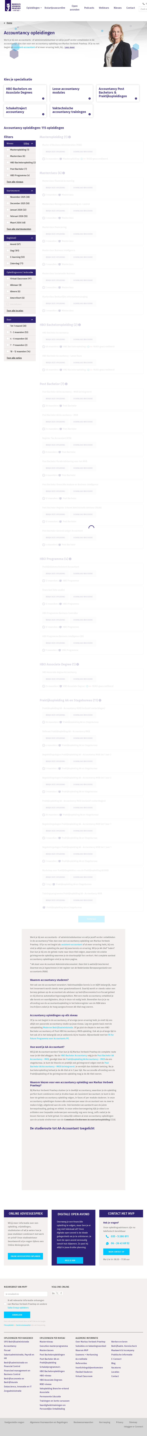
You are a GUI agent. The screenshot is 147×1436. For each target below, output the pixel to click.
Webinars (104, 7)
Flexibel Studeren (84, 1370)
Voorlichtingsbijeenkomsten (89, 1366)
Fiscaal (7, 1348)
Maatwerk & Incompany (122, 1348)
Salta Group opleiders (18, 1306)
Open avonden (74, 8)
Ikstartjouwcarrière (54, 7)
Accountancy (10, 1344)
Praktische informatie (121, 1353)
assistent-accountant (24, 45)
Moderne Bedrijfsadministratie (58, 1025)
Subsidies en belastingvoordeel (91, 1344)
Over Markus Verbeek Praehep (90, 1340)
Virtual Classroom (84, 1374)
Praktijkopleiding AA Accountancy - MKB (85, 1057)
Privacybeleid (9, 1323)
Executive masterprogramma (54, 1344)
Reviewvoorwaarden (83, 1420)
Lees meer (70, 45)
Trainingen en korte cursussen (54, 1399)
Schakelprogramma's (50, 1365)
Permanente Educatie (50, 1395)
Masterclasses (47, 1348)
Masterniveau (46, 1340)
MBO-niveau (45, 1382)
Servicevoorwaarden (23, 1323)
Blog (113, 1361)
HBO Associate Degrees (51, 1378)
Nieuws (118, 7)
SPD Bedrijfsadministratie (16, 1340)
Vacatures (116, 1366)
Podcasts (89, 7)
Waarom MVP (82, 1348)
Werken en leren (119, 1340)
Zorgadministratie (12, 1389)
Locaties (115, 1370)
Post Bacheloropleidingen (52, 1353)
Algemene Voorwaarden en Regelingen (49, 1420)
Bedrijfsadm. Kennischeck (124, 1344)
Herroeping (104, 1420)
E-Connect (116, 1357)
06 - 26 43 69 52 (120, 1241)
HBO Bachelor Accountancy (74, 1053)
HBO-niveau (45, 1374)
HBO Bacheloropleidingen (52, 1369)
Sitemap (133, 1420)
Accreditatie (81, 1357)
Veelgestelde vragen (14, 1420)
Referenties (81, 1361)
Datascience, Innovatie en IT (18, 1385)
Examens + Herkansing (87, 1353)
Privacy (119, 1420)
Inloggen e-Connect (133, 1425)
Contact (130, 7)
